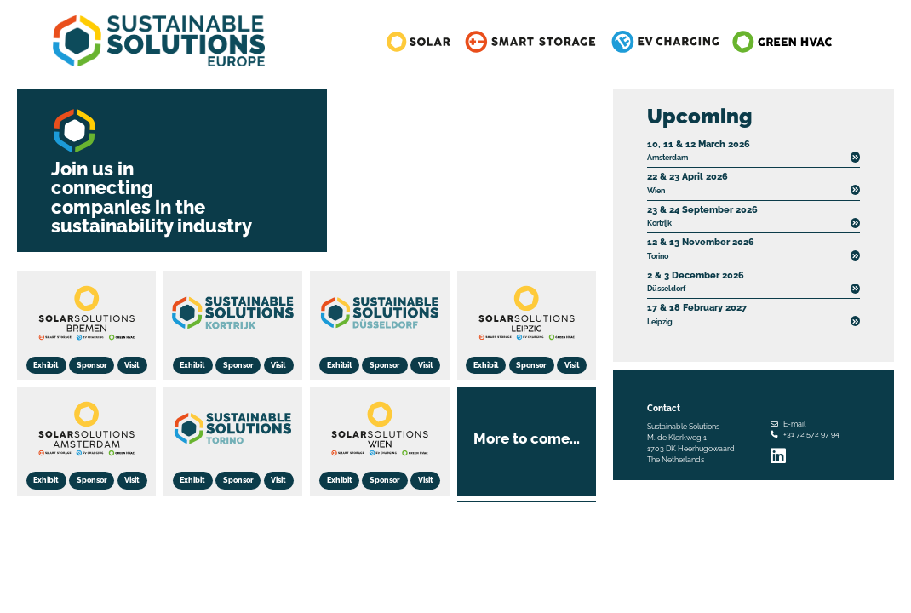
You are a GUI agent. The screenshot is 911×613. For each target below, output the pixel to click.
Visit (132, 365)
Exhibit (46, 365)
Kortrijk (702, 215)
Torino (700, 248)
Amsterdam (698, 150)
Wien (687, 182)
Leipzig (697, 313)
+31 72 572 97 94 (811, 434)
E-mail (794, 424)
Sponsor (92, 365)
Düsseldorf (695, 281)
